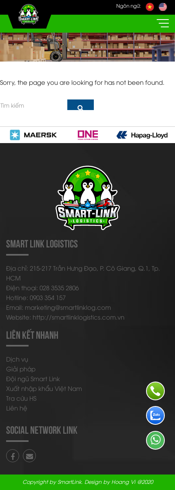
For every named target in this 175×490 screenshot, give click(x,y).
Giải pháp (20, 368)
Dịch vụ (17, 359)
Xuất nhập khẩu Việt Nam (44, 388)
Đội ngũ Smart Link (33, 378)
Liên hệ (16, 408)
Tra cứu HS (21, 398)
